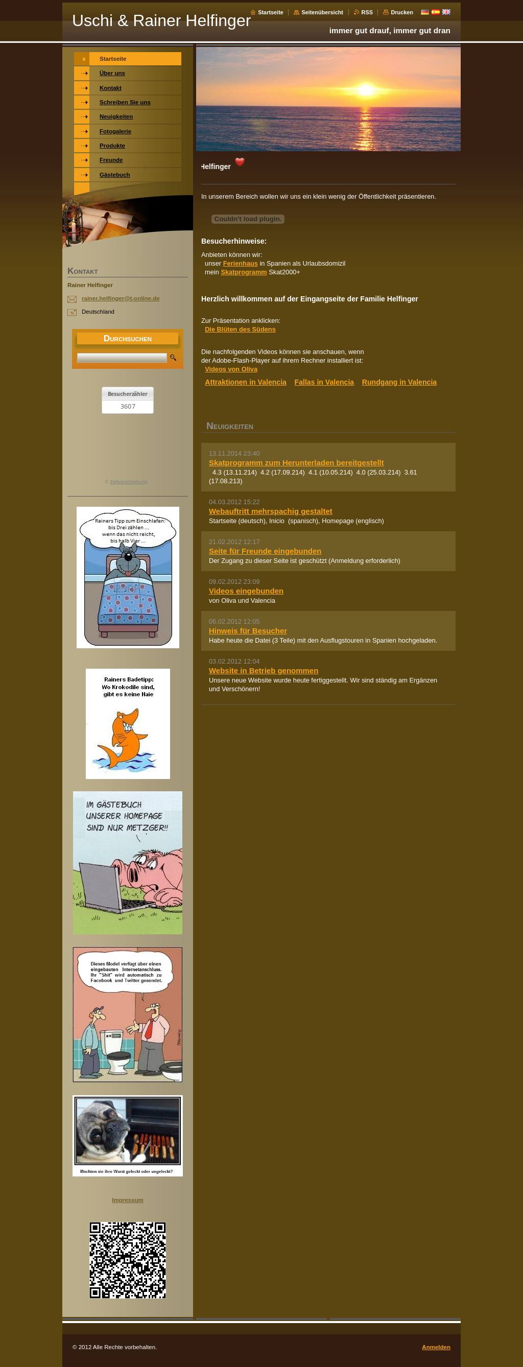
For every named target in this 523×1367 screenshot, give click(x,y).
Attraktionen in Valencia (246, 382)
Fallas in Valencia (324, 382)
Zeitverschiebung (128, 481)
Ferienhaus (240, 263)
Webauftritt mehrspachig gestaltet (270, 511)
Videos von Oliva (231, 369)
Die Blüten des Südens (240, 329)
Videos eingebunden (246, 590)
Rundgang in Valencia (399, 382)
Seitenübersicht (322, 12)
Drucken (402, 12)
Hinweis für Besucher (248, 630)
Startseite (270, 12)
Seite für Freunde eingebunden (265, 551)
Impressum (127, 1200)
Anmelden (436, 1347)
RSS (367, 12)
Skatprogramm (244, 272)
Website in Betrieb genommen (263, 670)
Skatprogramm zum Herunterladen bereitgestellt (296, 462)
